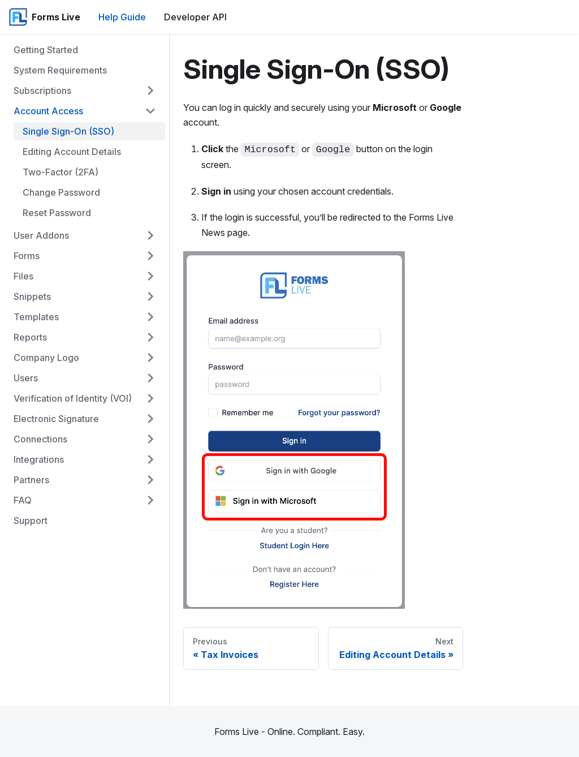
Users (26, 378)
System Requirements (60, 70)
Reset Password (57, 212)
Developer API (195, 17)
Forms (27, 255)
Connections (40, 439)
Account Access (48, 111)
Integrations (39, 459)
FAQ (23, 500)
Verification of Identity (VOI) (73, 398)
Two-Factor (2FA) (60, 172)
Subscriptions (42, 90)
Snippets (32, 296)
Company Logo (46, 357)
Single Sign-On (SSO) (68, 131)
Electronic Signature (56, 418)
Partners (31, 479)
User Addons (41, 235)
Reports (30, 337)
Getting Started (46, 49)
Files (23, 276)
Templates (36, 316)
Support (30, 520)
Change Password (61, 192)
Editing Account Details (72, 151)
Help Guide (122, 17)
